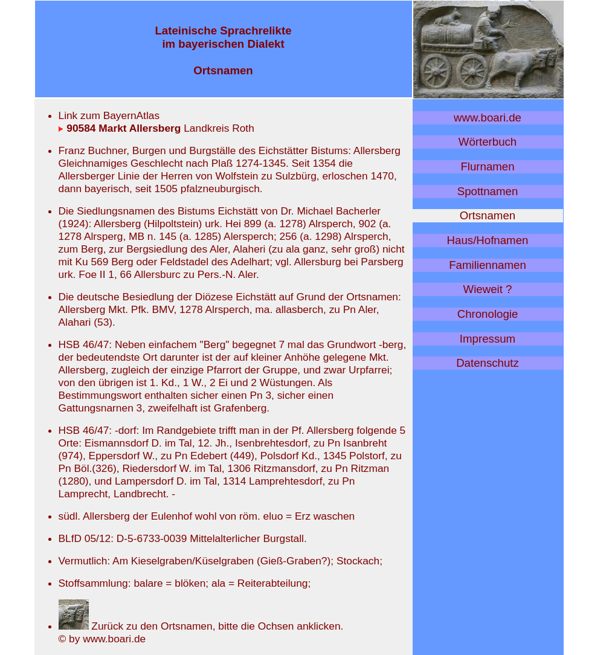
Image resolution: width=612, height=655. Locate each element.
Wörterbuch (488, 141)
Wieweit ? (487, 289)
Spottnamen (487, 191)
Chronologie (487, 314)
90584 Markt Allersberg (120, 128)
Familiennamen (487, 265)
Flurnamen (487, 166)
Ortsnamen (487, 215)
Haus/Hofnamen (488, 240)
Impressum (487, 338)
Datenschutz (487, 363)
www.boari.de (487, 117)
